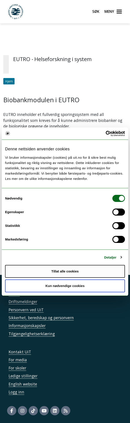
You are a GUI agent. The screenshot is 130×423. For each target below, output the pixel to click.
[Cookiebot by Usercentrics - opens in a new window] (105, 133)
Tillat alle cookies (65, 271)
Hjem (9, 81)
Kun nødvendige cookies (65, 286)
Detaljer (110, 257)
